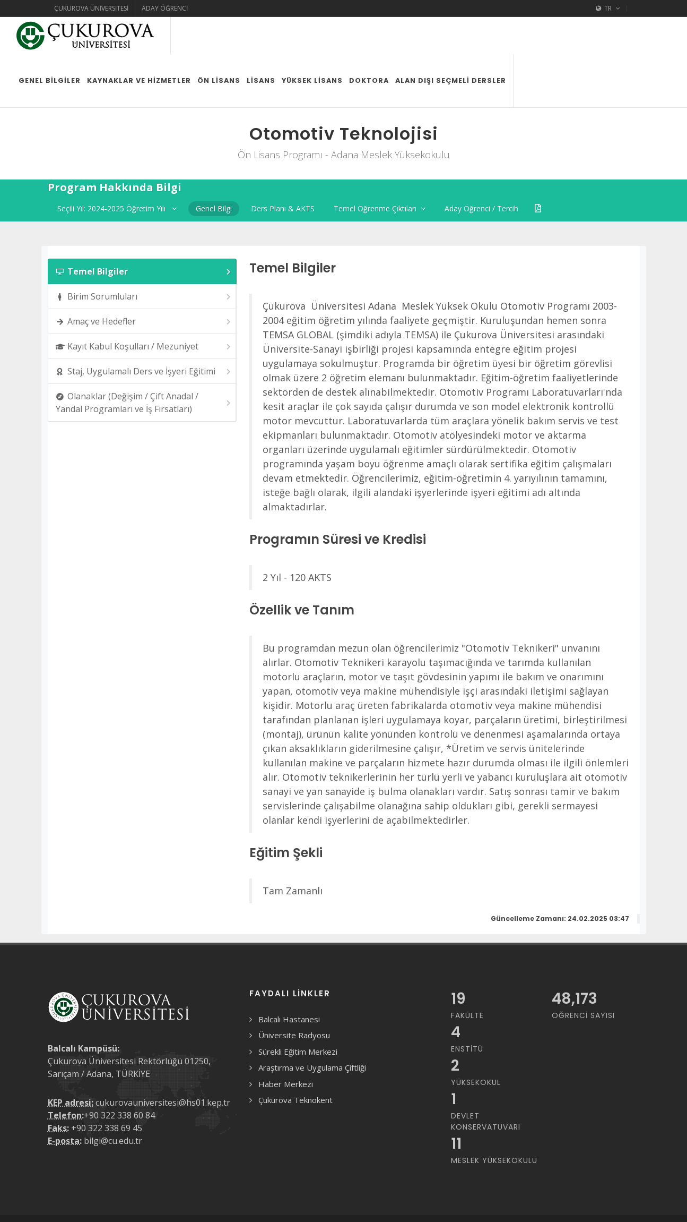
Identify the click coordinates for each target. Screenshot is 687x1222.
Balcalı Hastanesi (289, 982)
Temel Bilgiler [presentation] (144, 234)
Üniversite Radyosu (294, 998)
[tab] (142, 234)
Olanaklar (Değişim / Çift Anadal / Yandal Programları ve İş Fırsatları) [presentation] (144, 365)
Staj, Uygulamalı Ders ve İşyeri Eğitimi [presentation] (144, 334)
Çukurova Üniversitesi (91, 8)
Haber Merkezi (285, 1046)
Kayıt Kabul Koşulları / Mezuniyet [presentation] (144, 309)
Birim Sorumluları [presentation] (144, 259)
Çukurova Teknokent (295, 1062)
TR (608, 8)
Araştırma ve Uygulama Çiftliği (312, 1030)
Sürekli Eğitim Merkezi (297, 1014)
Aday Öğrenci (165, 8)
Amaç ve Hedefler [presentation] (144, 284)
